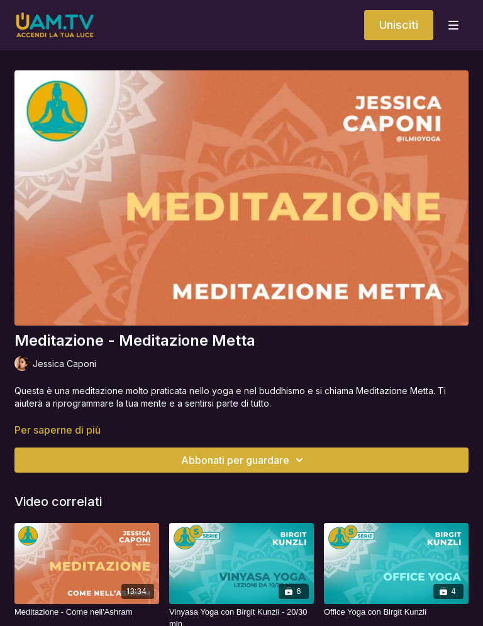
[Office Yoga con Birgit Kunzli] (396, 612)
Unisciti (398, 24)
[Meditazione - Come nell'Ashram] (86, 612)
